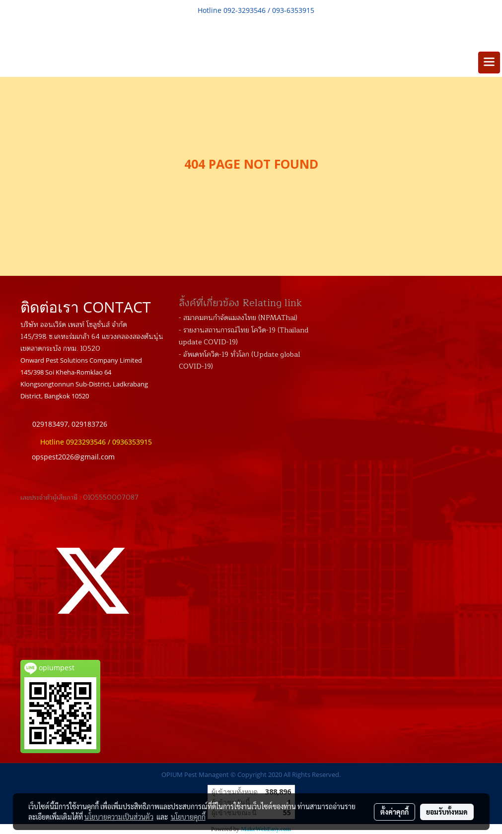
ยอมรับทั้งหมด (447, 811)
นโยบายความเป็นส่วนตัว (118, 816)
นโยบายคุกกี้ (188, 816)
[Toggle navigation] (489, 62)
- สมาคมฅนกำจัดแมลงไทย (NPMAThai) (238, 317)
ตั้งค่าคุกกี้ (394, 811)
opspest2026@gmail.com (73, 456)
